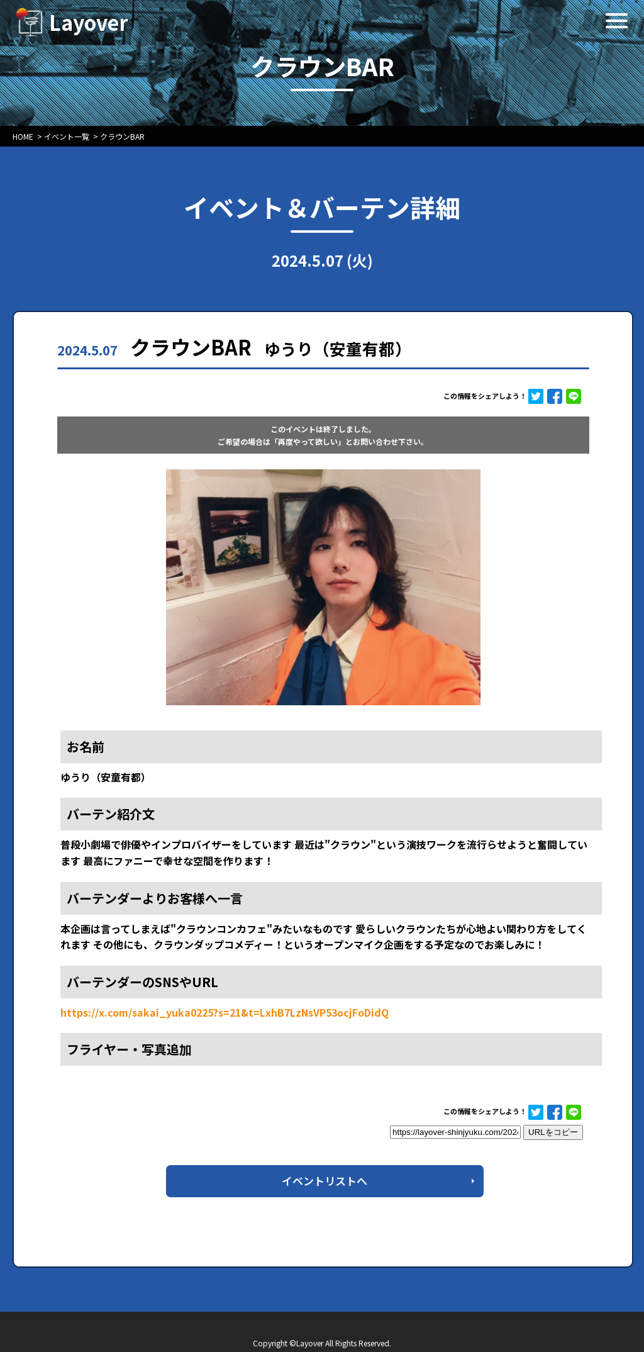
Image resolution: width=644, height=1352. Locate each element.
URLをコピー (553, 1132)
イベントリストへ (324, 1180)
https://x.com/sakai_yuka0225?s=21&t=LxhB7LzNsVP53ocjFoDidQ (224, 1012)
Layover (88, 22)
